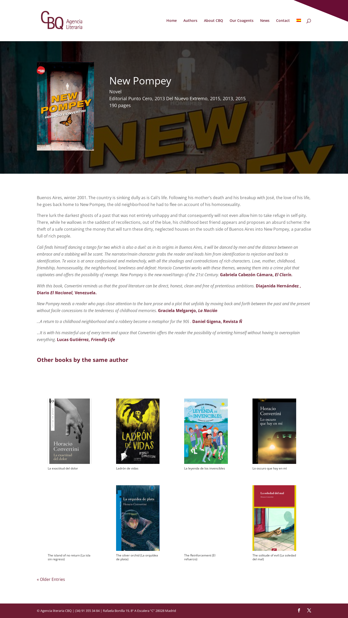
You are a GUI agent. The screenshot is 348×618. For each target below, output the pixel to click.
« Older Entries (51, 579)
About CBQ (213, 21)
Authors (190, 21)
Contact (283, 21)
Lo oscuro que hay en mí (269, 468)
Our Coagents (242, 21)
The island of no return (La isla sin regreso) (69, 557)
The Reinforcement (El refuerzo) (199, 557)
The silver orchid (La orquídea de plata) (137, 557)
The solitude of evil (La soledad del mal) (274, 557)
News (265, 21)
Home (171, 21)
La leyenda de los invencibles (204, 468)
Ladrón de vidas (127, 468)
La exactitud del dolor (63, 468)
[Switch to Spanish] (298, 30)
